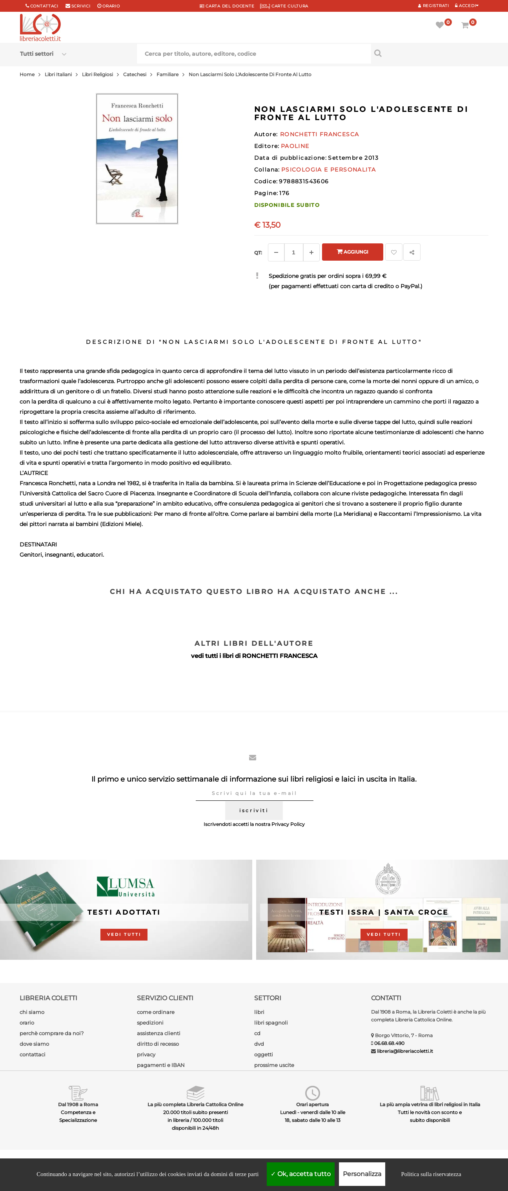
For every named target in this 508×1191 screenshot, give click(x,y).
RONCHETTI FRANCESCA (279, 655)
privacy (146, 1054)
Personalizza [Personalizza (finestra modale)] (362, 1174)
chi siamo (32, 1012)
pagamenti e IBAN (161, 1065)
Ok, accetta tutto (301, 1174)
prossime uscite (274, 1065)
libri (259, 1012)
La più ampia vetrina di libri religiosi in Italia (430, 1104)
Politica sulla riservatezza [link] (431, 1174)
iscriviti (253, 810)
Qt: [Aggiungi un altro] (258, 253)
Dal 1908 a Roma (78, 1104)
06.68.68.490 (389, 1043)
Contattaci (44, 6)
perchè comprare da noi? (52, 1033)
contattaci (33, 1054)
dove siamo (34, 1044)
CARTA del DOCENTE (227, 6)
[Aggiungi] (311, 252)
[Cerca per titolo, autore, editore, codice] (429, 53)
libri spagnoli (271, 1022)
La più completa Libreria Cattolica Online (195, 1104)
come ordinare (156, 1012)
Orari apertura (312, 1104)
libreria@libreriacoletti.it (405, 1051)
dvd (259, 1044)
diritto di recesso (158, 1044)
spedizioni (150, 1022)
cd (257, 1033)
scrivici (81, 6)
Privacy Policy (288, 824)
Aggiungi (352, 251)
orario (111, 6)
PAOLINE (295, 146)
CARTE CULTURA (284, 6)
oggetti (263, 1054)
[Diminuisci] (276, 252)
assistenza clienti (158, 1033)
